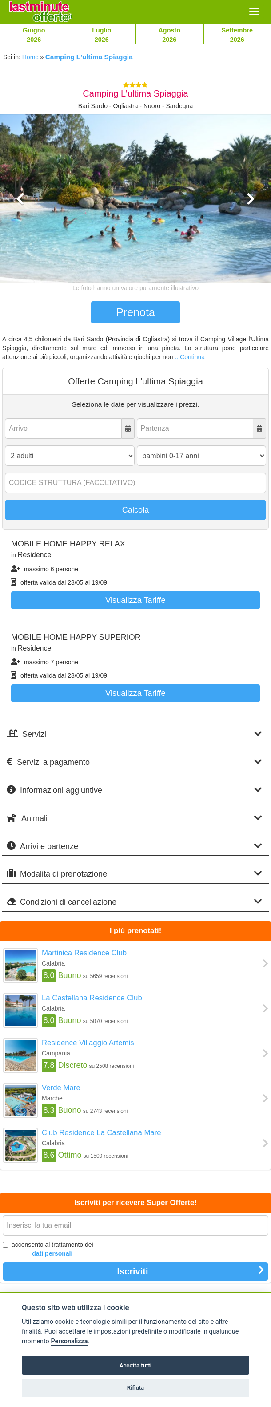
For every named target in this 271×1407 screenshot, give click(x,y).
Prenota (135, 312)
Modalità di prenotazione (134, 873)
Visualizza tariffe (135, 600)
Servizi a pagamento (134, 762)
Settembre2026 (237, 35)
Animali (134, 818)
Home (30, 57)
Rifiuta (135, 1387)
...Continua (190, 356)
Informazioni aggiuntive (134, 790)
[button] (20, 236)
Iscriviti (190, 1270)
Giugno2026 (34, 35)
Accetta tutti (136, 1365)
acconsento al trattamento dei (48, 1249)
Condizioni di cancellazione (134, 901)
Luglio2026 (101, 35)
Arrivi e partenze (134, 846)
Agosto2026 (169, 35)
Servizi (134, 734)
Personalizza (69, 1341)
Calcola (135, 509)
